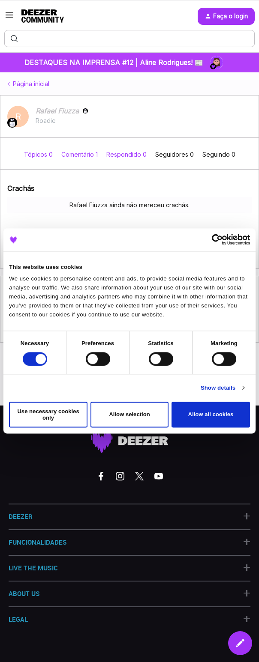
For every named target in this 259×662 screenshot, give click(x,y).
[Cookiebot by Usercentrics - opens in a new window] (212, 239)
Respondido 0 (127, 154)
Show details (218, 388)
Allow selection (129, 415)
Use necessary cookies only (48, 414)
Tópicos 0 (39, 154)
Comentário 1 (80, 154)
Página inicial (31, 83)
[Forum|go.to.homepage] (42, 16)
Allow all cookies (211, 415)
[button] (9, 17)
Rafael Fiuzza (57, 111)
